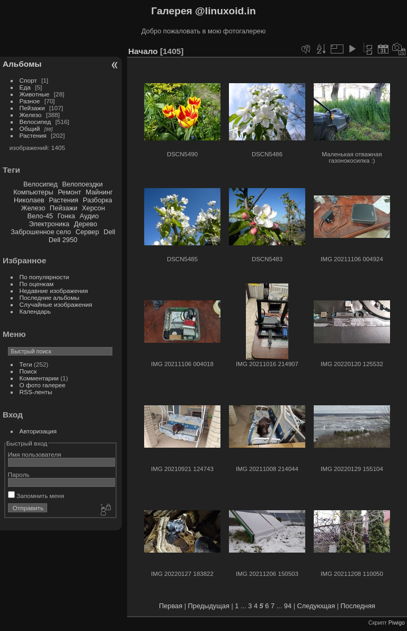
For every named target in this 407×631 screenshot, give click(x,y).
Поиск (28, 371)
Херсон (93, 208)
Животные (35, 94)
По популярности (44, 276)
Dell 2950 (63, 240)
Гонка (66, 216)
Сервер (87, 232)
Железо (31, 114)
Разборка (97, 200)
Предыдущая (208, 606)
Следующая (316, 606)
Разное (30, 100)
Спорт (28, 80)
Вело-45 (39, 216)
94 (287, 606)
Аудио (89, 216)
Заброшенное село (41, 232)
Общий (30, 128)
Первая (170, 606)
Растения (33, 135)
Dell (109, 232)
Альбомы (22, 63)
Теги (26, 364)
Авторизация (38, 431)
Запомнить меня (36, 495)
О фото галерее (43, 384)
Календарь (35, 311)
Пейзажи (32, 107)
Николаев (29, 200)
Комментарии (39, 378)
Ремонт (69, 192)
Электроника (49, 224)
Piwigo (396, 622)
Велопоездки (82, 184)
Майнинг (99, 192)
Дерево (85, 224)
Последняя (358, 606)
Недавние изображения (54, 290)
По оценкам (37, 283)
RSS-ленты (36, 391)
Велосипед (35, 121)
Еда (25, 87)
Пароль (19, 474)
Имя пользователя (34, 454)
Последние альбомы (49, 297)
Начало (143, 51)
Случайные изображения (56, 304)
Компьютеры (33, 192)
